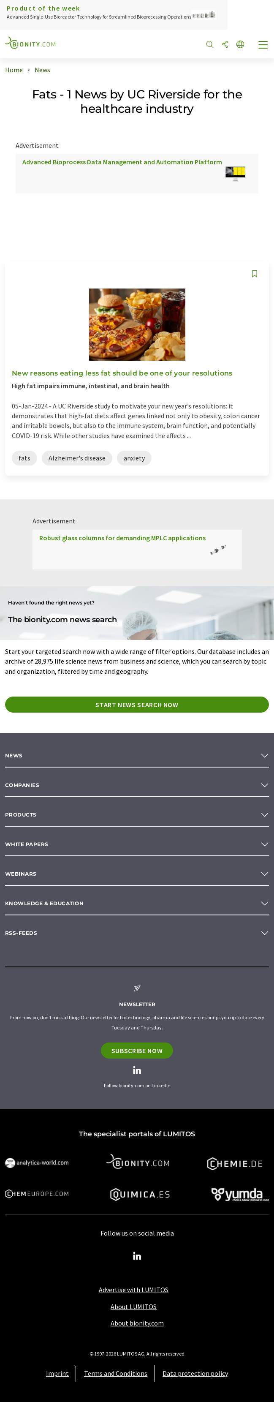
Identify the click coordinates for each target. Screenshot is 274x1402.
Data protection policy (195, 1373)
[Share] (225, 45)
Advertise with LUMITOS (133, 1289)
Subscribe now (137, 1050)
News (14, 755)
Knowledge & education (44, 903)
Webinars (21, 874)
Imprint (57, 1373)
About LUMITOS (134, 1306)
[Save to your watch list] (254, 274)
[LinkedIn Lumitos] (137, 1256)
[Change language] (240, 45)
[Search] (210, 45)
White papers (27, 844)
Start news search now (136, 704)
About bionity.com (137, 1323)
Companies (22, 785)
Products (21, 814)
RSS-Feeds (21, 933)
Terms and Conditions (115, 1373)
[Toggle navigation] (263, 45)
